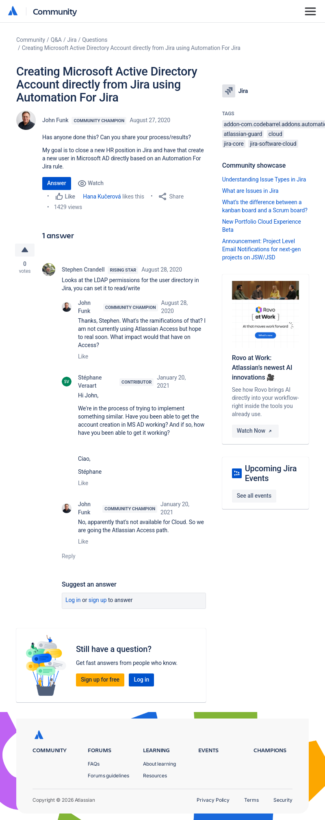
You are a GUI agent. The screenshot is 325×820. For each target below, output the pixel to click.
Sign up (98, 600)
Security (282, 800)
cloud (275, 134)
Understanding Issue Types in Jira (264, 179)
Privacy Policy (213, 800)
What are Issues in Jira (250, 191)
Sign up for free (100, 679)
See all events (254, 495)
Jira (72, 40)
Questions (94, 40)
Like (83, 356)
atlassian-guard (243, 134)
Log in (73, 600)
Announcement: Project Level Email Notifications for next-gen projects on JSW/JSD (261, 249)
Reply (69, 556)
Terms (251, 800)
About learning (159, 764)
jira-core (234, 143)
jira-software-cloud (273, 143)
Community (55, 11)
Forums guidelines (108, 776)
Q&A (56, 40)
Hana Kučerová (102, 196)
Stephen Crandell (83, 269)
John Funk (55, 120)
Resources (155, 776)
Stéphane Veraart (90, 381)
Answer (56, 183)
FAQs (94, 764)
